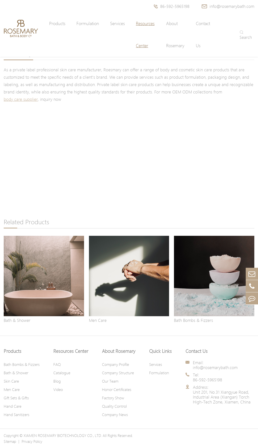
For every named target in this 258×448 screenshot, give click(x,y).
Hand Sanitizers (16, 414)
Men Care (98, 320)
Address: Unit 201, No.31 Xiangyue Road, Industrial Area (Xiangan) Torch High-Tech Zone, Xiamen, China (222, 394)
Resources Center (145, 34)
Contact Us (203, 34)
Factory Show (113, 397)
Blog (57, 381)
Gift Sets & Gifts (16, 397)
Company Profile (115, 364)
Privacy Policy (32, 441)
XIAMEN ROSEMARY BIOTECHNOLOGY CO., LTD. (63, 435)
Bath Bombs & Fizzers (193, 320)
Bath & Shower (17, 320)
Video (58, 389)
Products (57, 23)
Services (117, 23)
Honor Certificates (116, 389)
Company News (115, 414)
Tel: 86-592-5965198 (207, 377)
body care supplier (21, 99)
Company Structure (118, 372)
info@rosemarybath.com (228, 6)
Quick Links (160, 351)
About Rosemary (175, 34)
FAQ (57, 364)
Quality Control (114, 406)
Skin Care (11, 381)
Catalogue (61, 372)
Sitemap (10, 441)
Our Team (110, 381)
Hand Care (12, 406)
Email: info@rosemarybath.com (215, 365)
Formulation (87, 23)
